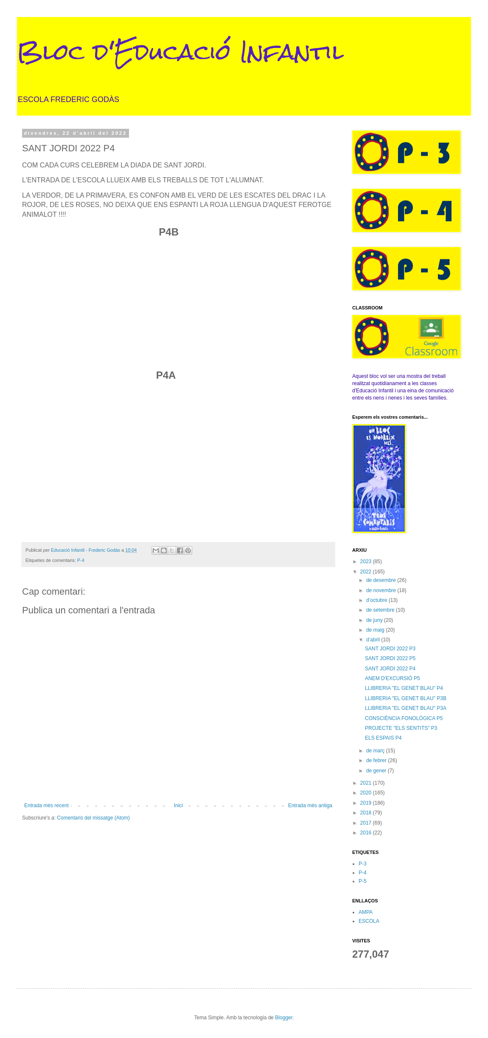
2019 (366, 803)
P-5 (363, 881)
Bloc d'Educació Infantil (180, 52)
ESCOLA (369, 921)
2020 (366, 793)
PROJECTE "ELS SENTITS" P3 (401, 728)
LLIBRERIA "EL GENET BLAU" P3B (405, 698)
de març (376, 751)
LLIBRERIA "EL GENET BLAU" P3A (405, 708)
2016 (366, 833)
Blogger (283, 1018)
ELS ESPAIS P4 (383, 738)
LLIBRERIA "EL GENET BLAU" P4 (404, 688)
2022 (366, 572)
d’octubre (377, 600)
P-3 (363, 864)
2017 (366, 823)
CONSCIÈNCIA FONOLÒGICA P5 (404, 718)
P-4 (80, 560)
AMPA (366, 912)
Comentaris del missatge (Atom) (93, 818)
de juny (375, 620)
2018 (366, 813)
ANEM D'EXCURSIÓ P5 (392, 678)
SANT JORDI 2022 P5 (390, 658)
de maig (376, 630)
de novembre (381, 590)
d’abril (373, 640)
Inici (178, 805)
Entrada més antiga (310, 805)
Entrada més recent (46, 805)
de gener (377, 771)
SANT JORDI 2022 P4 (390, 669)
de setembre (381, 610)
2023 (366, 561)
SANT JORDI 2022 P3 (390, 649)
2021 (366, 783)
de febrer (377, 760)
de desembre (381, 580)
